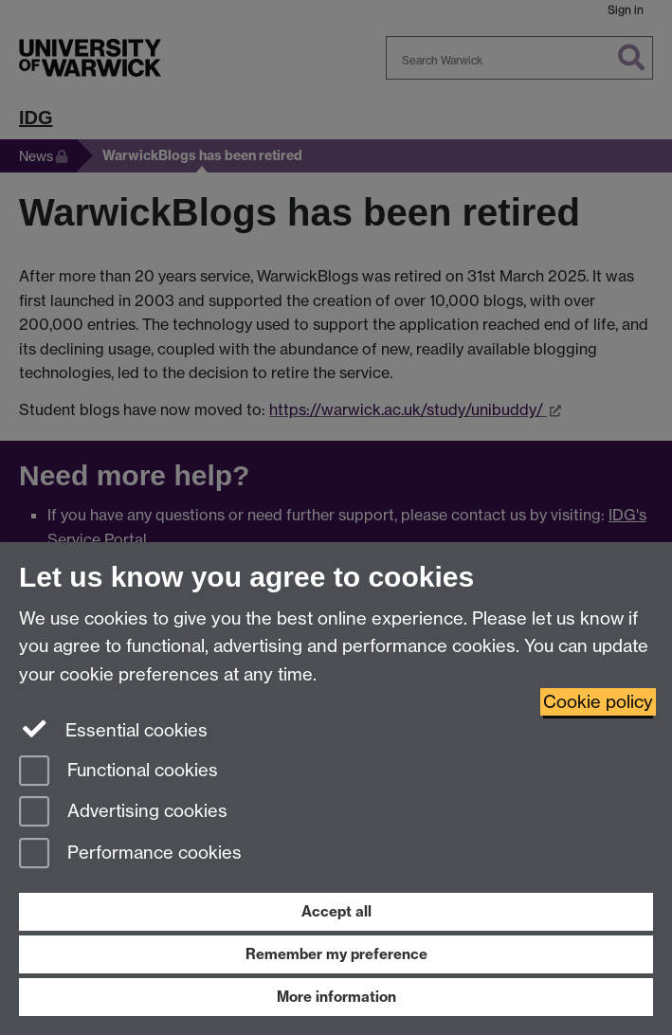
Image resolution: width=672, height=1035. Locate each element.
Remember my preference (336, 954)
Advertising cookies (123, 812)
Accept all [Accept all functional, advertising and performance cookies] (336, 911)
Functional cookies (118, 772)
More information (336, 997)
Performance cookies (130, 854)
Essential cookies (113, 729)
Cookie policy (598, 702)
